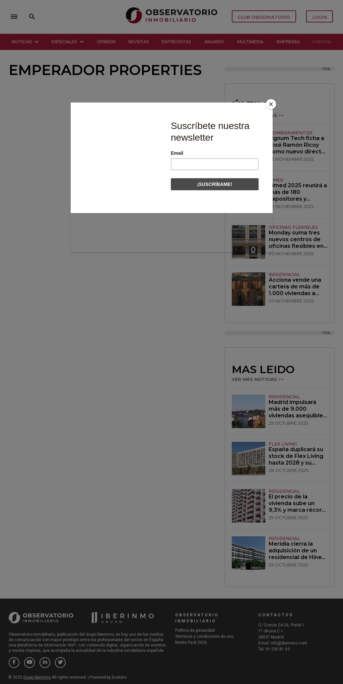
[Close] (271, 104)
